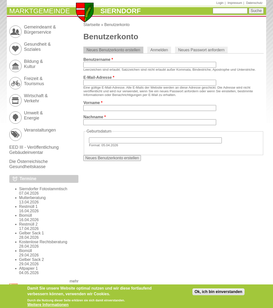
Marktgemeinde (39, 11)
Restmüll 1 (28, 206)
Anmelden (159, 50)
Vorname (92, 103)
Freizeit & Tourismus (34, 81)
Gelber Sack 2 (31, 259)
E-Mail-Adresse (98, 77)
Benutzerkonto (117, 25)
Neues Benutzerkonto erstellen (115, 50)
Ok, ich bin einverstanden (218, 294)
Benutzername (98, 59)
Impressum (235, 3)
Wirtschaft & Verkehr (36, 98)
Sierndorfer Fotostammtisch (43, 189)
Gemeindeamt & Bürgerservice (40, 30)
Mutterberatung (32, 198)
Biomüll (25, 215)
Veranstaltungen (40, 130)
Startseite (91, 25)
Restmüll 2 (28, 224)
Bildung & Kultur (33, 64)
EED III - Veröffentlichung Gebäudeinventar (34, 150)
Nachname (94, 117)
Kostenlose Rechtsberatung (43, 242)
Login (219, 3)
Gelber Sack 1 (31, 233)
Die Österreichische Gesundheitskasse (28, 164)
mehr (74, 281)
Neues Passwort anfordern (201, 50)
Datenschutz (254, 3)
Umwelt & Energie (33, 115)
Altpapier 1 (28, 268)
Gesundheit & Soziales (37, 47)
